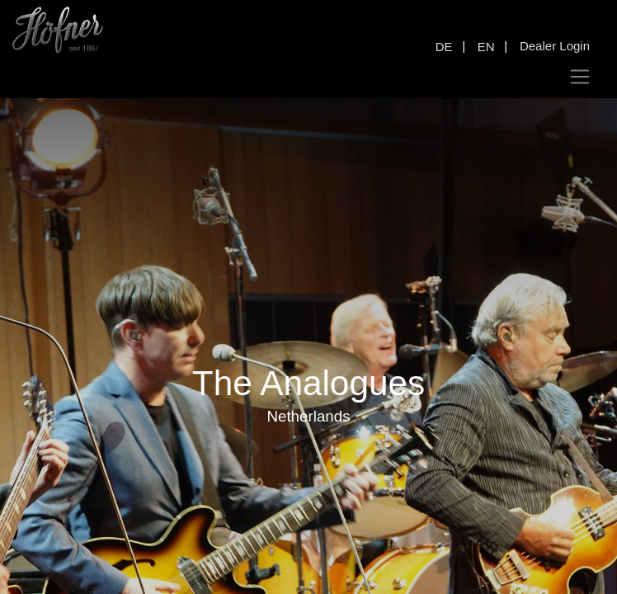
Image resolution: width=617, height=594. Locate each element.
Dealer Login (555, 46)
